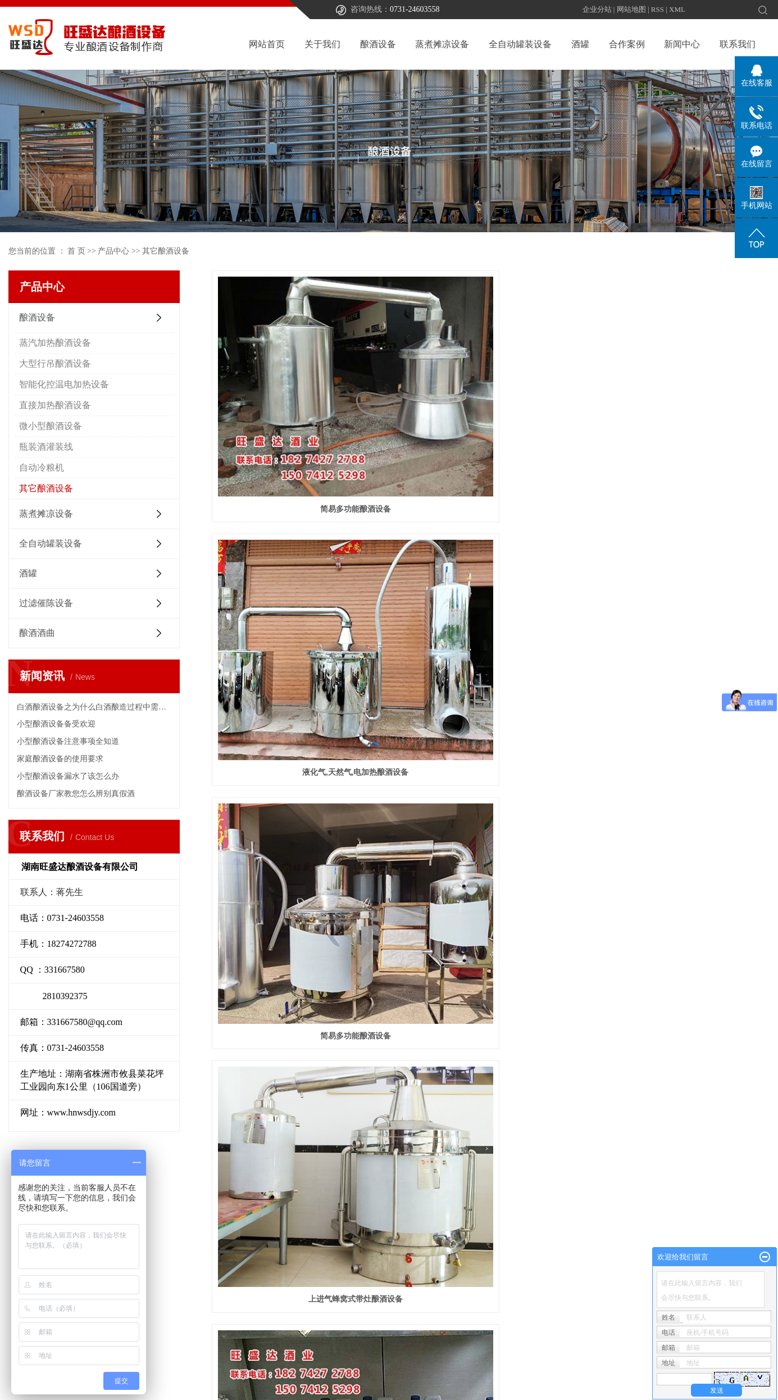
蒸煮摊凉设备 (442, 44)
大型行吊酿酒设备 (55, 363)
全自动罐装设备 (520, 44)
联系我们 (738, 44)
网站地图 (631, 9)
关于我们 (322, 44)
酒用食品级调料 (490, 591)
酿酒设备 (378, 44)
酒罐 (580, 44)
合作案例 (627, 44)
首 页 (76, 251)
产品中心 (113, 251)
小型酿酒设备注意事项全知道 (68, 741)
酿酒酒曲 (37, 633)
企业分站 (597, 9)
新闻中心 (682, 44)
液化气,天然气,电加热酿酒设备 (491, 418)
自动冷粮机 (41, 467)
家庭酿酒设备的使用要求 (60, 759)
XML (677, 9)
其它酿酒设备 (165, 251)
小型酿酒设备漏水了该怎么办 (68, 776)
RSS (657, 9)
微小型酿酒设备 (50, 426)
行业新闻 (573, 1271)
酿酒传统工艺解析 (388, 1271)
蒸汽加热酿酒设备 (55, 342)
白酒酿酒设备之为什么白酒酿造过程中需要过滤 (94, 707)
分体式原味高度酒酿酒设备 (299, 764)
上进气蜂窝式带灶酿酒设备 (299, 591)
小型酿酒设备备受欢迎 (56, 724)
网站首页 (267, 44)
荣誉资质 (373, 1288)
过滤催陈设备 (46, 603)
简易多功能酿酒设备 (298, 418)
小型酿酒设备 (682, 591)
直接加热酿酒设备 (55, 405)
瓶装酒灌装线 (46, 446)
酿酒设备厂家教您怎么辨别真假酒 (76, 793)
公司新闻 (573, 1254)
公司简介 (373, 1254)
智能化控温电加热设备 (64, 384)
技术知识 (573, 1288)
